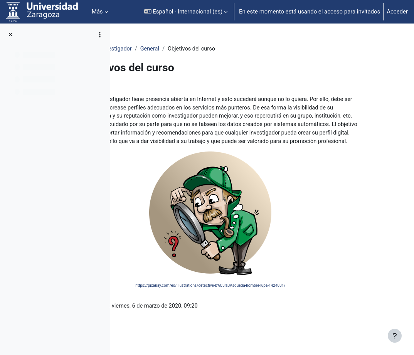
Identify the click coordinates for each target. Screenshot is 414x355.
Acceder (397, 11)
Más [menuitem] (97, 11)
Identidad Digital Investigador (162, 48)
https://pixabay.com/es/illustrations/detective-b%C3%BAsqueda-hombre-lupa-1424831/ (256, 296)
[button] (186, 12)
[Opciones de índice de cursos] (100, 35)
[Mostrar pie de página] (395, 336)
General (218, 48)
